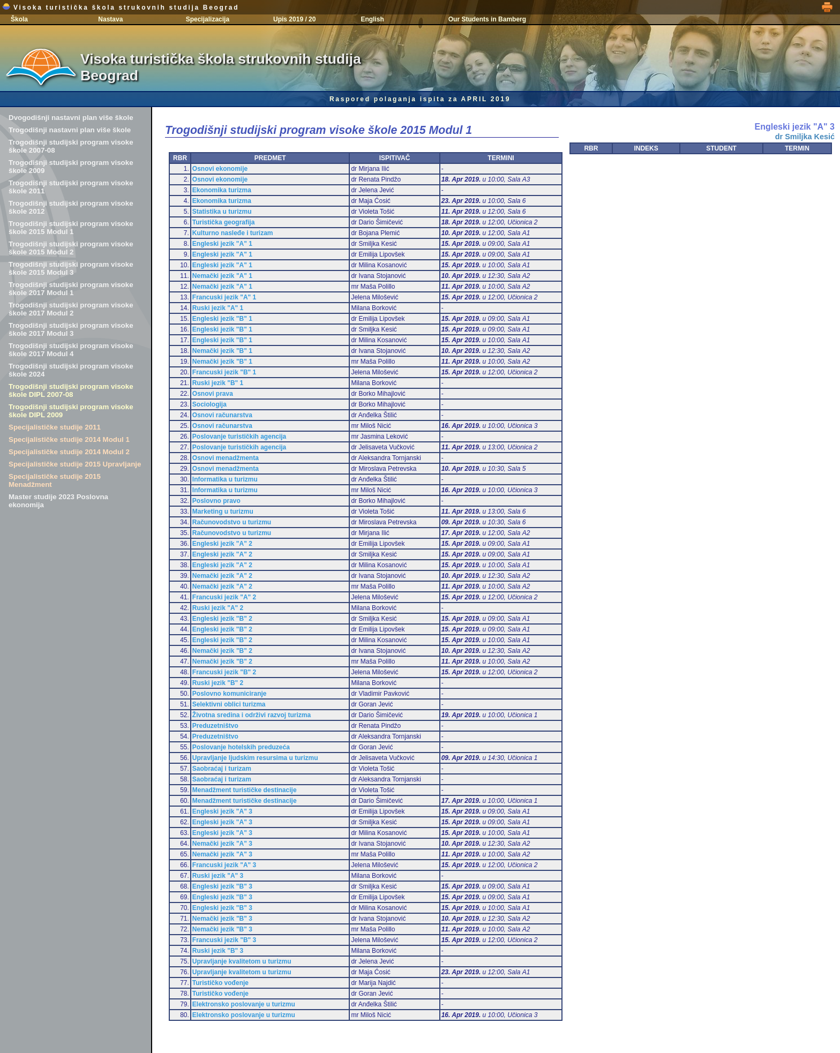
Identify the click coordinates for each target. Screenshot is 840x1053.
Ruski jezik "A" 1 (217, 308)
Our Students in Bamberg (487, 19)
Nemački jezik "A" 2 (222, 576)
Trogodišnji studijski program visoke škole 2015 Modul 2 (71, 248)
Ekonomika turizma (221, 190)
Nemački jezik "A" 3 (222, 843)
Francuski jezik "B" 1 (224, 372)
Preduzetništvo (215, 725)
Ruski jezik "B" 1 (217, 383)
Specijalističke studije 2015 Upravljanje (75, 464)
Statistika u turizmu (222, 211)
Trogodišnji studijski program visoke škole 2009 (71, 167)
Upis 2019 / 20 (294, 19)
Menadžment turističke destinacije (244, 790)
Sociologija (209, 404)
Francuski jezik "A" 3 (224, 865)
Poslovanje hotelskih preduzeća (241, 747)
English (372, 19)
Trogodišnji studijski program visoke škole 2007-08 (71, 146)
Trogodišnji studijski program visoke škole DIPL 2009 (71, 411)
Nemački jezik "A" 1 (222, 276)
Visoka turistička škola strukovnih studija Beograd (120, 7)
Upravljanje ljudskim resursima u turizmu (255, 758)
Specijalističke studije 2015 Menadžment (55, 480)
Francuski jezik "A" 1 (224, 297)
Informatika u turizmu (225, 479)
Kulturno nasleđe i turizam (232, 233)
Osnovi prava (212, 393)
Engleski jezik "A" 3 (222, 811)
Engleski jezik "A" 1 (222, 243)
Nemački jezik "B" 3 (222, 918)
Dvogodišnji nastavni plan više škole (71, 118)
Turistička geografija (223, 222)
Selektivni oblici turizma (229, 704)
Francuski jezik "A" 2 (224, 597)
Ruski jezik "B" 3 (217, 950)
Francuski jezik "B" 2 (224, 672)
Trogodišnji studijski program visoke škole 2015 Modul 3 (71, 268)
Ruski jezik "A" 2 (217, 608)
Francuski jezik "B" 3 (224, 940)
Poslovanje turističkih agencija (239, 436)
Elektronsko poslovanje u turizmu (243, 1004)
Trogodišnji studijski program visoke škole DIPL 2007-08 (71, 390)
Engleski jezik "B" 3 (222, 886)
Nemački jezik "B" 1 (222, 351)
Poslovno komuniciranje (229, 693)
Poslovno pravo (216, 501)
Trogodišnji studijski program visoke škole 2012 (71, 207)
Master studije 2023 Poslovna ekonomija (58, 501)
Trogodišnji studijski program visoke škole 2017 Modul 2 (71, 309)
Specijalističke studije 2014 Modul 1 (69, 439)
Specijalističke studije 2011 (55, 427)
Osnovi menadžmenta (225, 458)
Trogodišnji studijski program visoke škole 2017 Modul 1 (71, 289)
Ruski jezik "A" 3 (217, 875)
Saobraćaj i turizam (221, 768)
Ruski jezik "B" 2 (217, 683)
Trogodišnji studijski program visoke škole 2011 (71, 187)
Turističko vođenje (220, 983)
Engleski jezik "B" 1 (222, 318)
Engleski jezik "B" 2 (222, 618)
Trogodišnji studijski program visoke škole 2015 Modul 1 (71, 228)
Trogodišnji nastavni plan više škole (70, 130)
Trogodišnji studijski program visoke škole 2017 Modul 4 (71, 350)
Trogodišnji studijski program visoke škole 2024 (71, 370)
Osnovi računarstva (222, 415)
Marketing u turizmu (222, 511)
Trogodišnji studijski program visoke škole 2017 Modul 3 (71, 329)
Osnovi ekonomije (220, 168)
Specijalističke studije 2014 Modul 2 (69, 452)
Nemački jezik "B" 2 (222, 651)
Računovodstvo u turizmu (231, 522)
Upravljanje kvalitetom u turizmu (241, 961)
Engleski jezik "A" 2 (222, 543)
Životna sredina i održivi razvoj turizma (251, 715)
